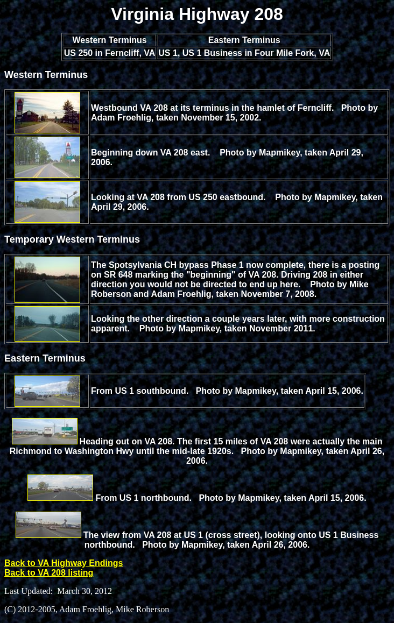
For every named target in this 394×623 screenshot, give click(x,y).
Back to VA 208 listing (48, 572)
